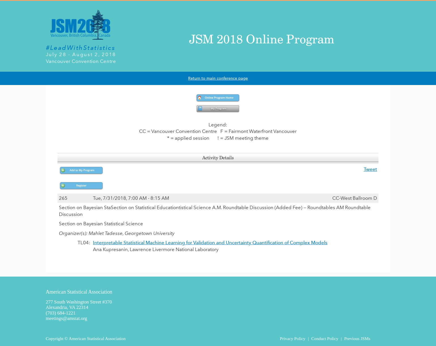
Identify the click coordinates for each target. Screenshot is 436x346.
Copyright (54, 338)
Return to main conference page (218, 78)
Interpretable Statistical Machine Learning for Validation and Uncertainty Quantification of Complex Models (210, 242)
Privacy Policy (292, 338)
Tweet (370, 169)
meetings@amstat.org (66, 318)
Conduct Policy (324, 338)
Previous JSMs (357, 338)
